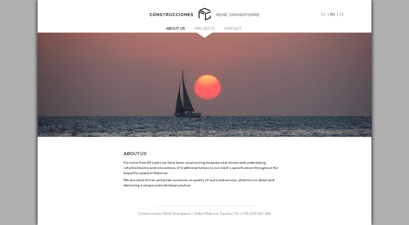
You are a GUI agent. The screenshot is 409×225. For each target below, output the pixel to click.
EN (332, 14)
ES (323, 14)
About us (175, 29)
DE (342, 14)
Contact (233, 29)
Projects (204, 29)
